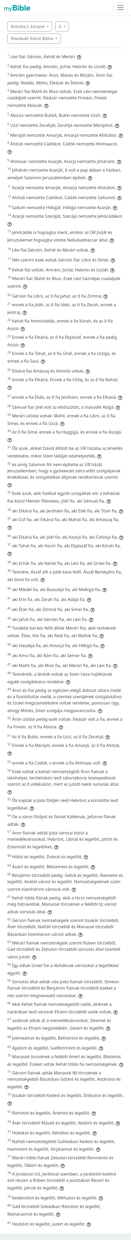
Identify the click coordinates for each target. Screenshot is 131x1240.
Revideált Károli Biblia (32, 38)
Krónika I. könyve (28, 26)
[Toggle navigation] (120, 7)
